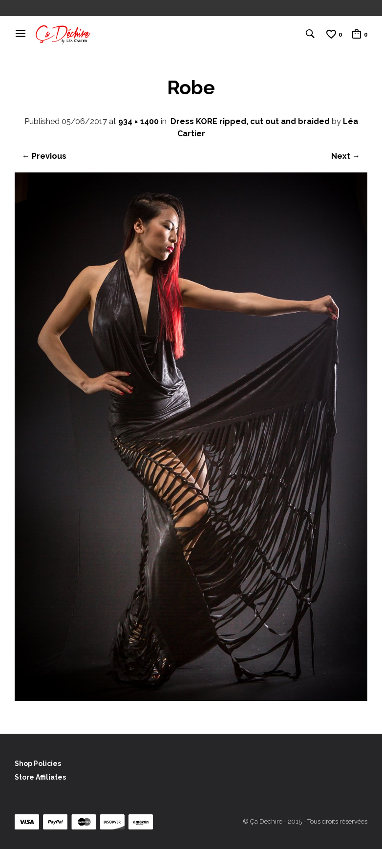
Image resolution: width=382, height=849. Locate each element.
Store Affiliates (40, 777)
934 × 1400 (138, 121)
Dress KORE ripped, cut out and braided (250, 121)
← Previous (44, 156)
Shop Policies (38, 763)
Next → (345, 156)
